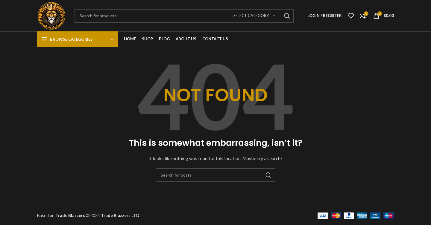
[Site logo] (51, 15)
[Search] (184, 16)
